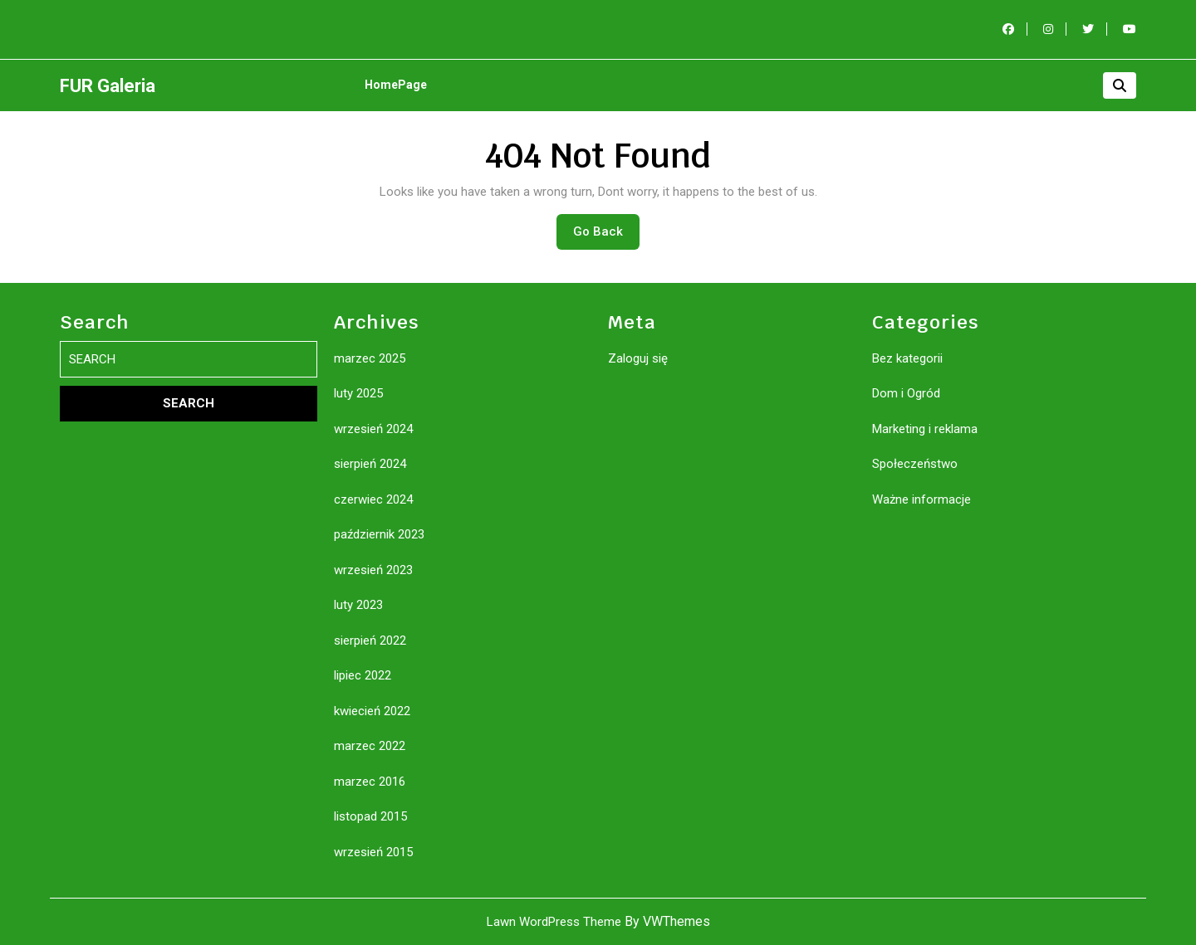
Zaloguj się (638, 358)
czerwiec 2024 (373, 499)
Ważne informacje (921, 499)
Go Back (606, 236)
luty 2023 (358, 604)
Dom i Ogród (906, 393)
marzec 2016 (369, 781)
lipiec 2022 (362, 675)
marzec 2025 (369, 358)
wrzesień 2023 (373, 570)
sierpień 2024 (370, 463)
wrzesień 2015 (373, 852)
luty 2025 (358, 393)
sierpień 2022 (370, 640)
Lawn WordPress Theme (554, 921)
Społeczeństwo (915, 463)
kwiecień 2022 (372, 711)
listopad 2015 (370, 816)
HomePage (396, 84)
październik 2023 (379, 534)
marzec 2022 (369, 745)
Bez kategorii (907, 358)
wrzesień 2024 (373, 428)
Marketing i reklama (925, 428)
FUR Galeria (107, 86)
